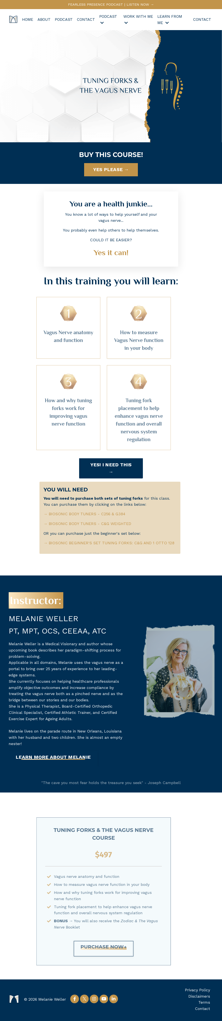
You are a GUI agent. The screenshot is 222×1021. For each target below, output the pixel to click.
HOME (27, 20)
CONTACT (87, 20)
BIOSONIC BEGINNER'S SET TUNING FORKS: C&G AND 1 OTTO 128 (109, 544)
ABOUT (44, 20)
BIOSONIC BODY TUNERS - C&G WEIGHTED (90, 525)
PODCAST (64, 20)
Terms (204, 1004)
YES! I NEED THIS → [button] (111, 469)
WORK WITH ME (136, 20)
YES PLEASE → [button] (111, 170)
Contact (202, 1010)
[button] (53, 760)
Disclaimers (199, 997)
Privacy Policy (197, 991)
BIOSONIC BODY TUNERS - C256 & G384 (87, 515)
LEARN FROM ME (170, 20)
